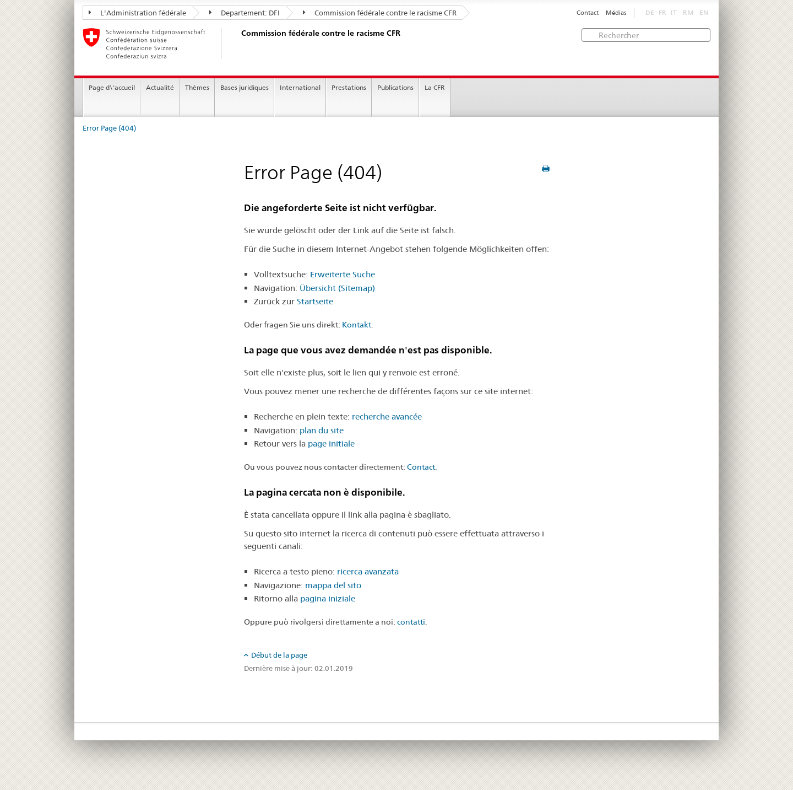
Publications (395, 87)
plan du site (322, 430)
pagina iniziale (327, 598)
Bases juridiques (244, 87)
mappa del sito (333, 585)
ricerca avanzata (368, 571)
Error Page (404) (109, 128)
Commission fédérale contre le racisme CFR (380, 12)
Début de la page (279, 655)
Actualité (160, 87)
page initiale (331, 443)
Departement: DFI (244, 12)
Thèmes (197, 87)
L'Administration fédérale (137, 12)
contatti (411, 621)
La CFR (435, 87)
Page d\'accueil (112, 87)
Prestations (349, 87)
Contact (588, 13)
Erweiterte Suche (342, 274)
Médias (616, 13)
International (300, 87)
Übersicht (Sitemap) (337, 288)
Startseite (315, 301)
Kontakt (356, 324)
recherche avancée (387, 416)
